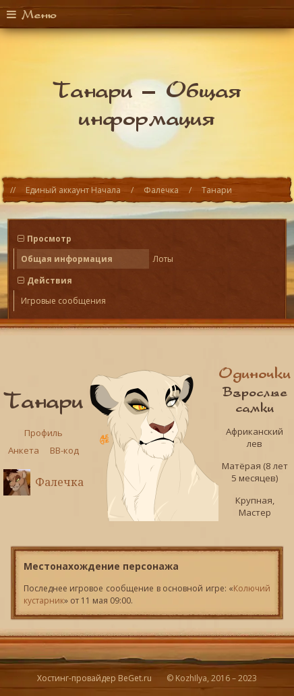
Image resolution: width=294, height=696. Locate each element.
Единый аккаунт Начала (73, 190)
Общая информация (67, 259)
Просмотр (49, 238)
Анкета (23, 450)
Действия (49, 280)
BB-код (64, 450)
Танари (217, 190)
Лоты (163, 259)
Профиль (43, 433)
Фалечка (161, 190)
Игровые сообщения (63, 300)
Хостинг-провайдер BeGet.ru (94, 678)
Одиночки (254, 372)
